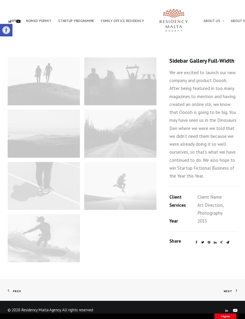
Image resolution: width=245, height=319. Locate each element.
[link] (6, 30)
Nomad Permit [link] (38, 21)
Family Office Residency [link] (122, 21)
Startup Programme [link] (76, 21)
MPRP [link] (14, 21)
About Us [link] (214, 21)
